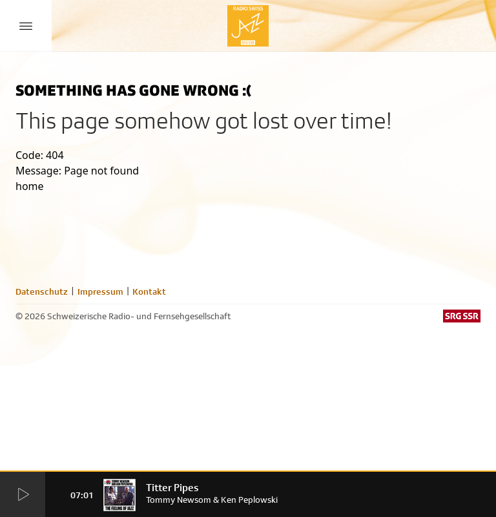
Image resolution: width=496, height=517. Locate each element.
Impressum (100, 291)
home (30, 186)
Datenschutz (42, 291)
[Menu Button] (26, 26)
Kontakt (149, 291)
